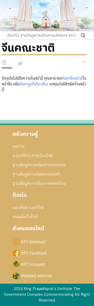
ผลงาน (18, 146)
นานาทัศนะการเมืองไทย (33, 155)
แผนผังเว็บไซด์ (25, 216)
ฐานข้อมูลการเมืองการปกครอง (39, 164)
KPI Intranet (33, 264)
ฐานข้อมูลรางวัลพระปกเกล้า (36, 174)
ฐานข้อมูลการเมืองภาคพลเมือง (39, 183)
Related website (36, 275)
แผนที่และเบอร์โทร (28, 207)
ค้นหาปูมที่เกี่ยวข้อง (34, 84)
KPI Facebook (34, 253)
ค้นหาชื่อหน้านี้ (72, 78)
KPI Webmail (33, 241)
